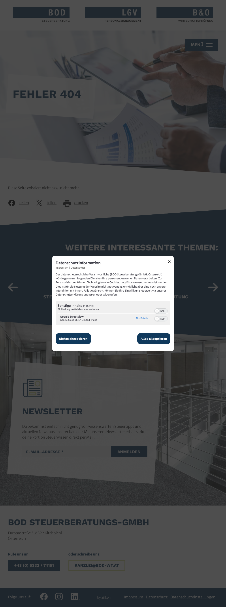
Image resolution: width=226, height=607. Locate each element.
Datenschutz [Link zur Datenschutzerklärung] (78, 267)
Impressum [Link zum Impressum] (62, 267)
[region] (113, 313)
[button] (157, 311)
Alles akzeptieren (154, 338)
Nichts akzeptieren (73, 338)
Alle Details (142, 318)
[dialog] (113, 303)
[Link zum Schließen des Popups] (170, 262)
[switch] (161, 310)
